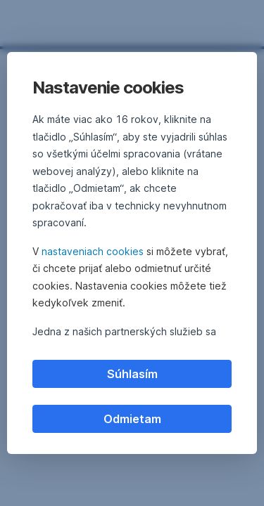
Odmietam (132, 419)
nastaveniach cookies (93, 251)
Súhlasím (132, 374)
